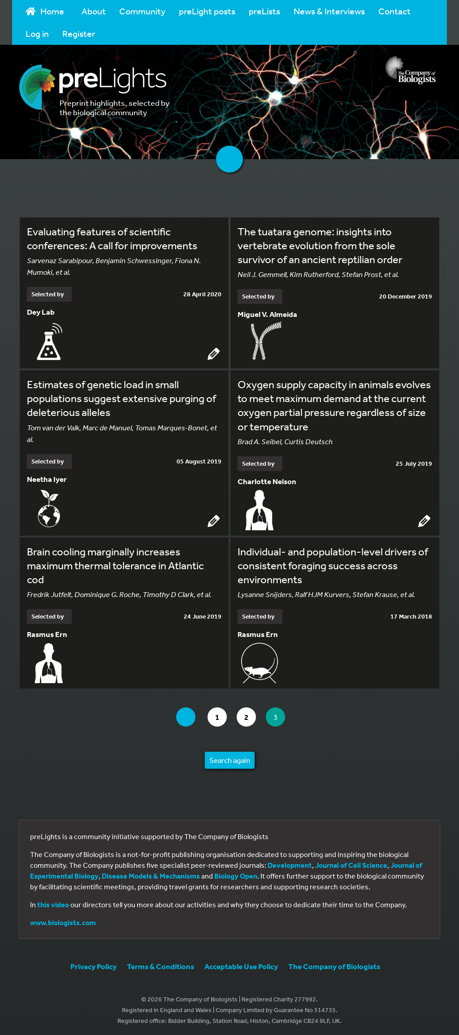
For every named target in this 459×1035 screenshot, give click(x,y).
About (94, 11)
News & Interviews (329, 11)
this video (53, 903)
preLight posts (207, 11)
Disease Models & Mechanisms (151, 874)
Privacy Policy (93, 965)
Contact (394, 11)
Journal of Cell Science (351, 863)
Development (290, 863)
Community (142, 11)
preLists (264, 11)
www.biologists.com (63, 921)
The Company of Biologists (334, 965)
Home (45, 11)
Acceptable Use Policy (241, 965)
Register (78, 33)
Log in (37, 33)
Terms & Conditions (160, 965)
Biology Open (235, 874)
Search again (229, 758)
